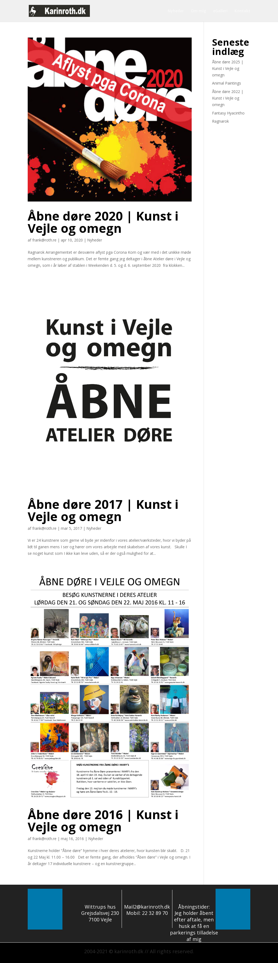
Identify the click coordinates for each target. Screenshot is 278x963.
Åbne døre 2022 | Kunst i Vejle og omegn (227, 98)
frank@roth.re (44, 240)
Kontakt (242, 11)
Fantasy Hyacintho (228, 113)
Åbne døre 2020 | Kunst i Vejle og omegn (103, 222)
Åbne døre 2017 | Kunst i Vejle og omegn (103, 510)
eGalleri (220, 11)
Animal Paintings (226, 83)
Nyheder (176, 11)
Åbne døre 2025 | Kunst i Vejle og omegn (227, 68)
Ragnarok (220, 121)
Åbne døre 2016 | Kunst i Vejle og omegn (103, 820)
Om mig (198, 11)
